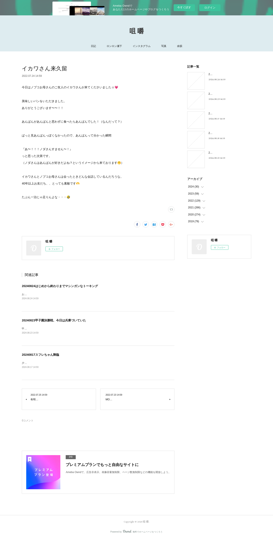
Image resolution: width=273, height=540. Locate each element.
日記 (93, 46)
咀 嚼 (136, 31)
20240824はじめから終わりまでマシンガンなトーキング (60, 286)
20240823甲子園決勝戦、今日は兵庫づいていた (54, 320)
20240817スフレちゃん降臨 (40, 355)
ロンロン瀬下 (114, 46)
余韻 (179, 46)
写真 (163, 46)
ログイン (209, 7)
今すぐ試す (184, 7)
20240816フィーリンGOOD (225, 133)
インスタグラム (142, 46)
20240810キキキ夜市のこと (224, 152)
